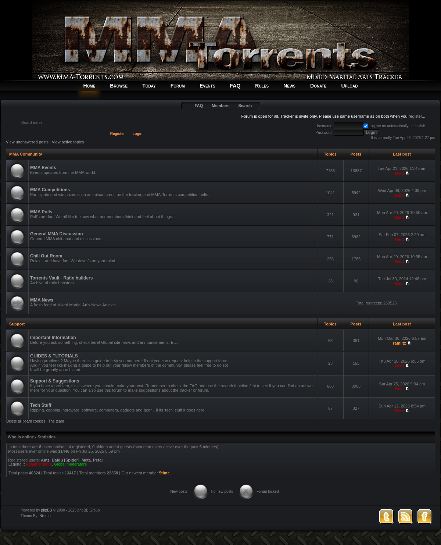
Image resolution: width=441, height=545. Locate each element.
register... (417, 116)
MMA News (41, 300)
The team (56, 421)
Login (138, 134)
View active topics (68, 142)
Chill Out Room (46, 256)
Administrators (39, 464)
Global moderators (70, 464)
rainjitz (399, 343)
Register (117, 134)
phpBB (46, 510)
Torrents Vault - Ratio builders (61, 278)
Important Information (53, 337)
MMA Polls (41, 211)
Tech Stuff (40, 405)
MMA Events (43, 167)
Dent (399, 173)
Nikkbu (45, 516)
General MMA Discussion (56, 233)
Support (17, 324)
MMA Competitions (50, 189)
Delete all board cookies (26, 421)
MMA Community (25, 154)
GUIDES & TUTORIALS (54, 356)
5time (164, 473)
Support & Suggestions (54, 381)
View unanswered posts (27, 142)
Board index (32, 123)
